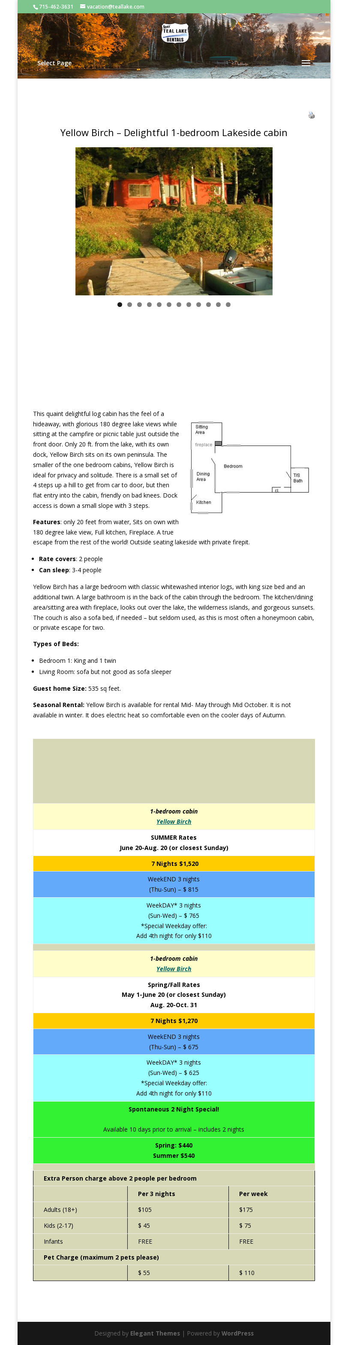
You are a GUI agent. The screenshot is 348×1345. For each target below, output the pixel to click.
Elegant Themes (154, 1333)
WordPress (238, 1333)
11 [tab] (218, 304)
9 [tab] (198, 304)
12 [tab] (228, 304)
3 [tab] (139, 304)
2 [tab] (129, 304)
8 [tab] (188, 304)
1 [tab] (119, 304)
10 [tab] (209, 304)
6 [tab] (169, 304)
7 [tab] (179, 304)
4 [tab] (149, 304)
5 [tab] (159, 304)
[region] (174, 221)
